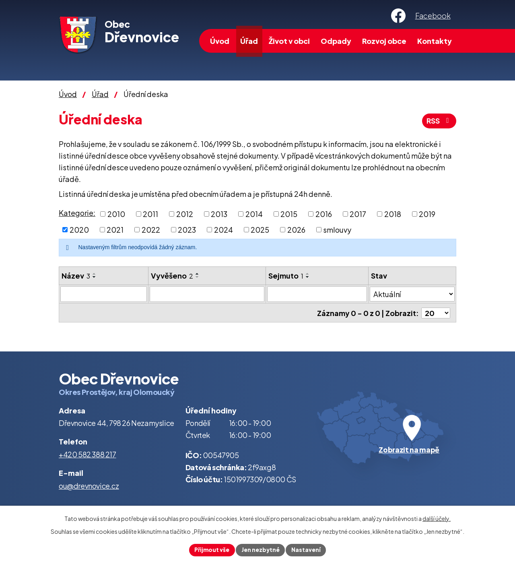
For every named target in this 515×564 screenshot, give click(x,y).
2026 (296, 229)
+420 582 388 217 (87, 454)
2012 (184, 214)
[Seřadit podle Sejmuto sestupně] (307, 277)
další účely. (436, 518)
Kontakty (434, 40)
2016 (323, 214)
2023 (187, 229)
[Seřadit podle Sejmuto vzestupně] (307, 273)
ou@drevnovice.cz (89, 485)
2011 (150, 214)
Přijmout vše (211, 549)
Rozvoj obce (384, 40)
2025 (260, 229)
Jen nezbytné (260, 549)
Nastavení (307, 549)
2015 (288, 214)
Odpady (336, 40)
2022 (151, 229)
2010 (116, 214)
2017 (358, 214)
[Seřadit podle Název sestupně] (94, 277)
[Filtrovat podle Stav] (412, 293)
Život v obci (289, 40)
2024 (223, 229)
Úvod (219, 40)
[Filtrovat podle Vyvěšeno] (207, 294)
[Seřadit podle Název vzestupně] (94, 273)
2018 (392, 214)
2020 (79, 229)
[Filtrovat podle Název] (103, 294)
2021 (115, 229)
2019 (427, 214)
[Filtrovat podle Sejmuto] (317, 294)
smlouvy (337, 229)
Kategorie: (77, 212)
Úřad (249, 40)
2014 (254, 214)
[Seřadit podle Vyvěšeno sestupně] (197, 277)
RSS (438, 121)
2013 (219, 214)
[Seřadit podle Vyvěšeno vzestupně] (197, 273)
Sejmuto (285, 275)
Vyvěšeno (172, 275)
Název (76, 275)
